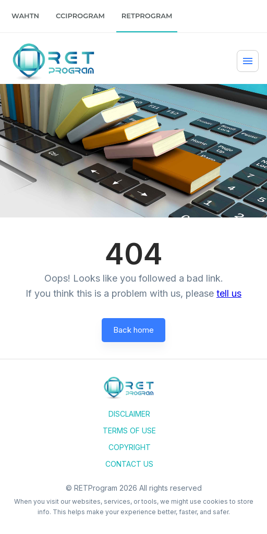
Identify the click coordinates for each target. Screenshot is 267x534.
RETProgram (147, 15)
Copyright (129, 447)
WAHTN (25, 15)
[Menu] (248, 61)
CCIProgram (80, 15)
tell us (228, 293)
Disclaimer (129, 413)
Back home (133, 330)
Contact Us (129, 463)
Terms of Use (129, 430)
